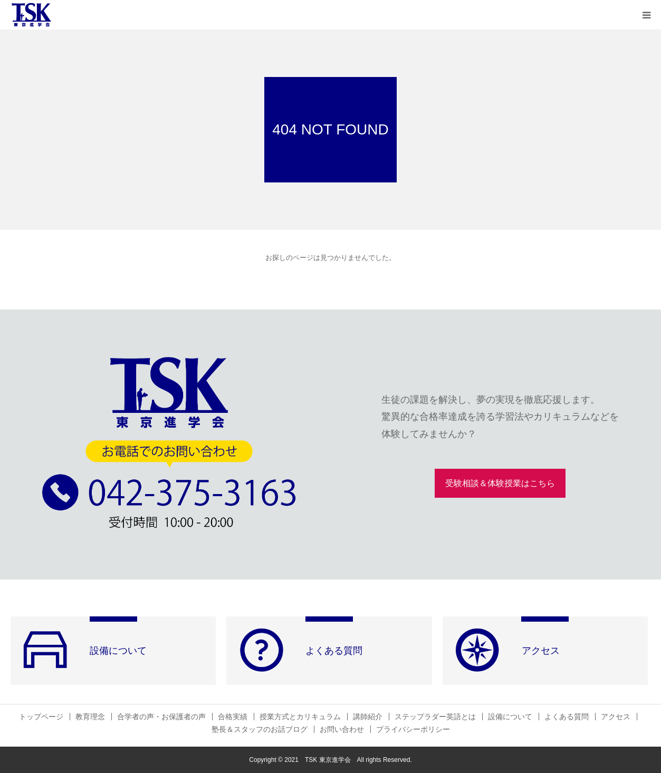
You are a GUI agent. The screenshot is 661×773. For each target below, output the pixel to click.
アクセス (615, 716)
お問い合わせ (342, 729)
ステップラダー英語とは (435, 716)
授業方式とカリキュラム (300, 716)
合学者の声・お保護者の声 (161, 716)
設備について (510, 716)
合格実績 (232, 716)
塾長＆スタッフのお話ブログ (260, 729)
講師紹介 (367, 716)
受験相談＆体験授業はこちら (500, 483)
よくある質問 (566, 716)
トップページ (41, 716)
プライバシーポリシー (413, 729)
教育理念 (90, 716)
